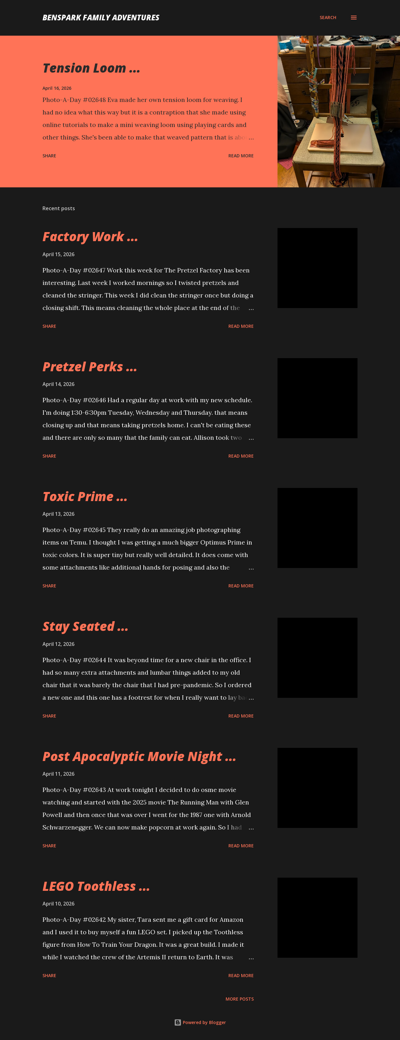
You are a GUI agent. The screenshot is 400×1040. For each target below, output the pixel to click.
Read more (241, 156)
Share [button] (49, 156)
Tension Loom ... (91, 67)
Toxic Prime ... (85, 496)
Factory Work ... (90, 236)
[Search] (328, 17)
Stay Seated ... (85, 626)
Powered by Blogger (200, 1022)
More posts (240, 999)
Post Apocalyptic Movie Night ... (139, 756)
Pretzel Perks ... (90, 366)
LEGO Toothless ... (96, 886)
